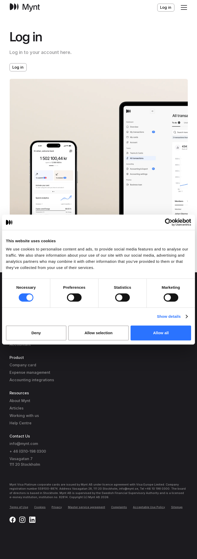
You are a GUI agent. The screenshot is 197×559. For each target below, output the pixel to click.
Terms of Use (18, 507)
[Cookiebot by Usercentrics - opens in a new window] (168, 222)
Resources (19, 393)
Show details (169, 316)
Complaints (119, 507)
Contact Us (19, 436)
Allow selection (98, 333)
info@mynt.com (23, 443)
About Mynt (19, 400)
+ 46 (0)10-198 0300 (27, 451)
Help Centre (20, 423)
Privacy (57, 507)
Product (16, 357)
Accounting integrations (31, 380)
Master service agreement (86, 507)
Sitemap (177, 507)
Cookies (40, 507)
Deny (36, 333)
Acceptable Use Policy (149, 507)
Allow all (161, 333)
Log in (165, 7)
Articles (16, 408)
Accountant (20, 344)
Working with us (24, 415)
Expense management (29, 372)
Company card (22, 365)
